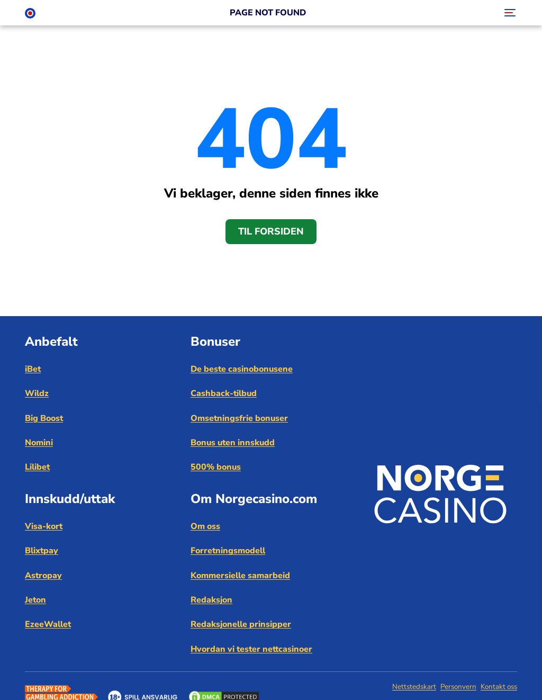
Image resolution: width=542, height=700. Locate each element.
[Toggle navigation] (508, 12)
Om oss (205, 526)
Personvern (458, 687)
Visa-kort (43, 526)
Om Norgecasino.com (254, 498)
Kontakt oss (499, 687)
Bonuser (215, 341)
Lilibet (37, 467)
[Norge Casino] (30, 13)
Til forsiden (271, 231)
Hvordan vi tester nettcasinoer (251, 649)
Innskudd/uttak (70, 498)
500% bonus (216, 467)
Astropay (43, 575)
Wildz (37, 393)
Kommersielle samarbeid (240, 575)
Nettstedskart (414, 687)
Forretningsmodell (228, 551)
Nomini (39, 442)
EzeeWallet (48, 624)
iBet (33, 369)
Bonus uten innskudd (233, 442)
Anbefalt (51, 341)
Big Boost (44, 418)
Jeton (35, 600)
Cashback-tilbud (224, 393)
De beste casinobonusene (242, 369)
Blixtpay (41, 551)
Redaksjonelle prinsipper (241, 624)
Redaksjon (211, 600)
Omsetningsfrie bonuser (239, 418)
